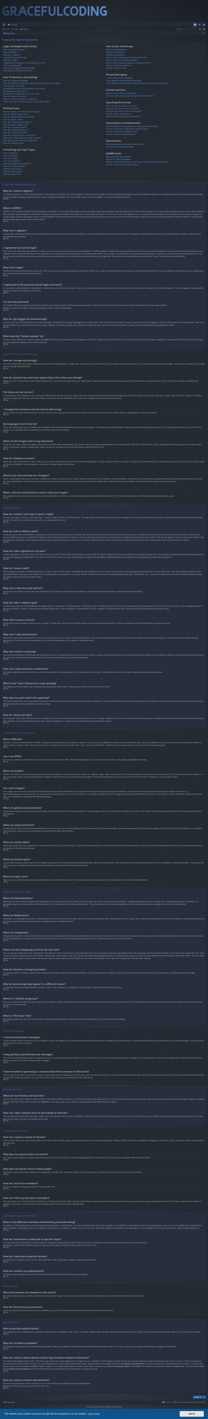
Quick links (4, 25)
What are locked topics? (13, 171)
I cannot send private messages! (119, 78)
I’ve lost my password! (12, 65)
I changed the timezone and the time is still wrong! (24, 88)
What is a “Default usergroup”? (119, 65)
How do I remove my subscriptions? (121, 134)
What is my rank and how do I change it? (20, 99)
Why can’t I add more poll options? (17, 122)
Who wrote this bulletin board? (118, 157)
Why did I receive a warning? (15, 132)
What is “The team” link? (116, 68)
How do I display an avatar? (14, 96)
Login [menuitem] (200, 25)
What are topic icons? (12, 174)
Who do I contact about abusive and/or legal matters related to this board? (137, 162)
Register (26, 29)
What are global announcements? (17, 163)
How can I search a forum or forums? (121, 106)
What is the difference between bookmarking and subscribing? (132, 126)
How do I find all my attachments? (120, 147)
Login (16, 29)
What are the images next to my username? (21, 94)
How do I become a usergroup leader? (122, 60)
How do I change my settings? (15, 80)
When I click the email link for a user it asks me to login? (26, 102)
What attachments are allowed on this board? (125, 144)
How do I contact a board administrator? (122, 165)
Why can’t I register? (11, 55)
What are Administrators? (116, 50)
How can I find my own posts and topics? (123, 116)
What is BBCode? (10, 153)
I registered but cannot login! (15, 57)
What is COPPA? (10, 52)
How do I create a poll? (12, 119)
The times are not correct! (14, 86)
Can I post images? (11, 161)
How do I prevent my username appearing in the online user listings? (31, 83)
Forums (14, 24)
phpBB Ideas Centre (115, 1346)
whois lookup (175, 1361)
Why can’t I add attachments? (15, 130)
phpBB (58, 430)
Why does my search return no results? (122, 108)
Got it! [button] (192, 1414)
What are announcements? (14, 166)
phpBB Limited (73, 1332)
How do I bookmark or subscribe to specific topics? (127, 129)
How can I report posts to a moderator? (19, 135)
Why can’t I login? (10, 60)
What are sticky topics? (13, 169)
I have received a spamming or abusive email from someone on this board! (137, 83)
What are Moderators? (115, 52)
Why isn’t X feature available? (118, 159)
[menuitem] (195, 24)
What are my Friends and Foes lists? (121, 93)
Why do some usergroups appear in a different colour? (128, 63)
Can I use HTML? (10, 156)
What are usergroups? (115, 55)
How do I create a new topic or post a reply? (21, 112)
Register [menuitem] (204, 25)
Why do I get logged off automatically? (19, 68)
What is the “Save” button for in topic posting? (22, 138)
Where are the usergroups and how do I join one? (126, 57)
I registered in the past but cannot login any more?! (24, 63)
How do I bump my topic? (13, 143)
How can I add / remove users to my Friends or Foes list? (130, 96)
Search (7, 29)
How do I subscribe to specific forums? (122, 131)
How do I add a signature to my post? (18, 117)
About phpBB (181, 1332)
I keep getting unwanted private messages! (124, 80)
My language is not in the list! (15, 91)
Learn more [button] (94, 1414)
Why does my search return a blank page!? (124, 111)
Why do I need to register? (14, 50)
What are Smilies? (10, 158)
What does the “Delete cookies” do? (18, 71)
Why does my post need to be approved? (20, 140)
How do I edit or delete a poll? (15, 125)
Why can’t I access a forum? (15, 127)
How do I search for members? (119, 114)
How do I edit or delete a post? (16, 114)
